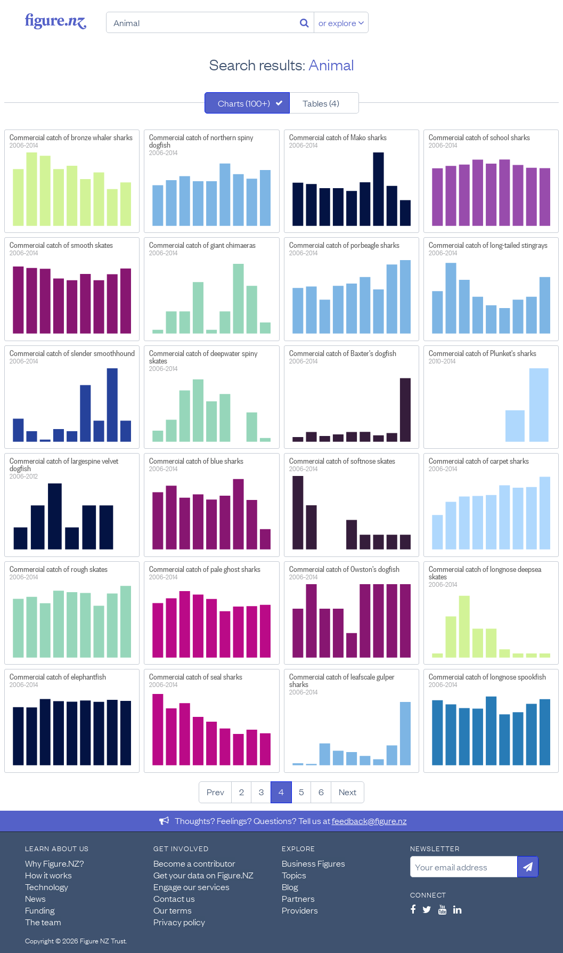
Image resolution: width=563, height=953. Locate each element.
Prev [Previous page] (215, 791)
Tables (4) (321, 103)
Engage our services (191, 886)
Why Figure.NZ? (54, 863)
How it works (48, 875)
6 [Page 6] (321, 791)
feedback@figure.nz (369, 820)
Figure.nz (55, 21)
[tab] (247, 103)
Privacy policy (179, 921)
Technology (46, 886)
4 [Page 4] (281, 791)
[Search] (304, 22)
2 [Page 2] (241, 791)
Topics (294, 875)
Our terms (172, 910)
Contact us (174, 898)
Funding (39, 910)
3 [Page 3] (261, 791)
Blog (290, 886)
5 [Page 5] (301, 791)
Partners (298, 898)
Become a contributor (194, 863)
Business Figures (313, 863)
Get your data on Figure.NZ (203, 875)
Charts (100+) (244, 103)
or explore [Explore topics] (341, 22)
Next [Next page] (347, 791)
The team (43, 921)
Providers (300, 910)
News (35, 898)
